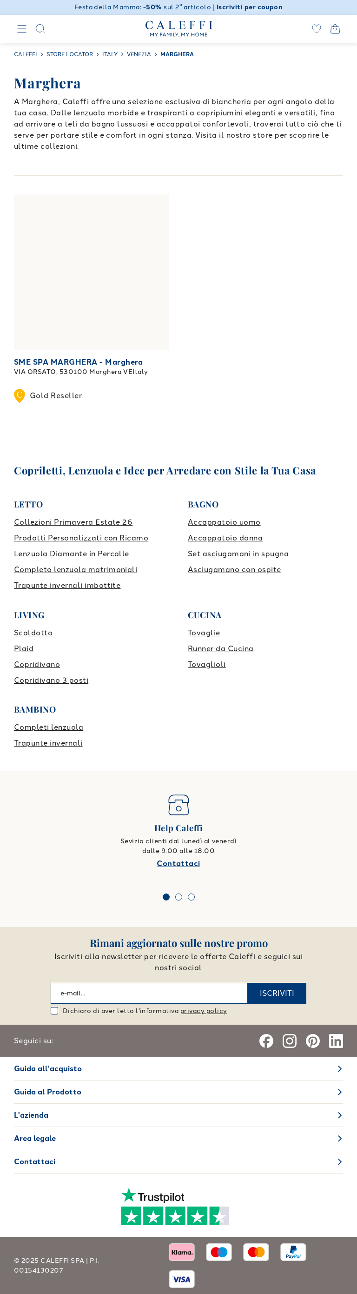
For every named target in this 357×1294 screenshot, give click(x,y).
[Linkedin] (336, 1041)
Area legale (35, 1138)
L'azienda (31, 1115)
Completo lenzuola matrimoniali (75, 569)
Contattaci (178, 863)
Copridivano (37, 664)
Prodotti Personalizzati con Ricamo (81, 538)
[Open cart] (335, 29)
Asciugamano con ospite (234, 569)
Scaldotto (33, 632)
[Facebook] (266, 1041)
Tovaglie (204, 632)
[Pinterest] (313, 1041)
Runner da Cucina (221, 648)
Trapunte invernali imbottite (67, 585)
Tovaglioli (207, 664)
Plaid (23, 648)
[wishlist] (316, 29)
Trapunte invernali (48, 743)
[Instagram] (290, 1041)
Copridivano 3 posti (51, 680)
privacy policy (203, 1011)
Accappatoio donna (225, 538)
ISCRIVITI (277, 993)
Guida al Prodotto (47, 1091)
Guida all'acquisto (48, 1068)
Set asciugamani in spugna (238, 553)
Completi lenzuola (48, 727)
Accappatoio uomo (224, 522)
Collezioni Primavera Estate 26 (73, 522)
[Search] (40, 29)
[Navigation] (22, 29)
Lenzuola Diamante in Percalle (71, 553)
